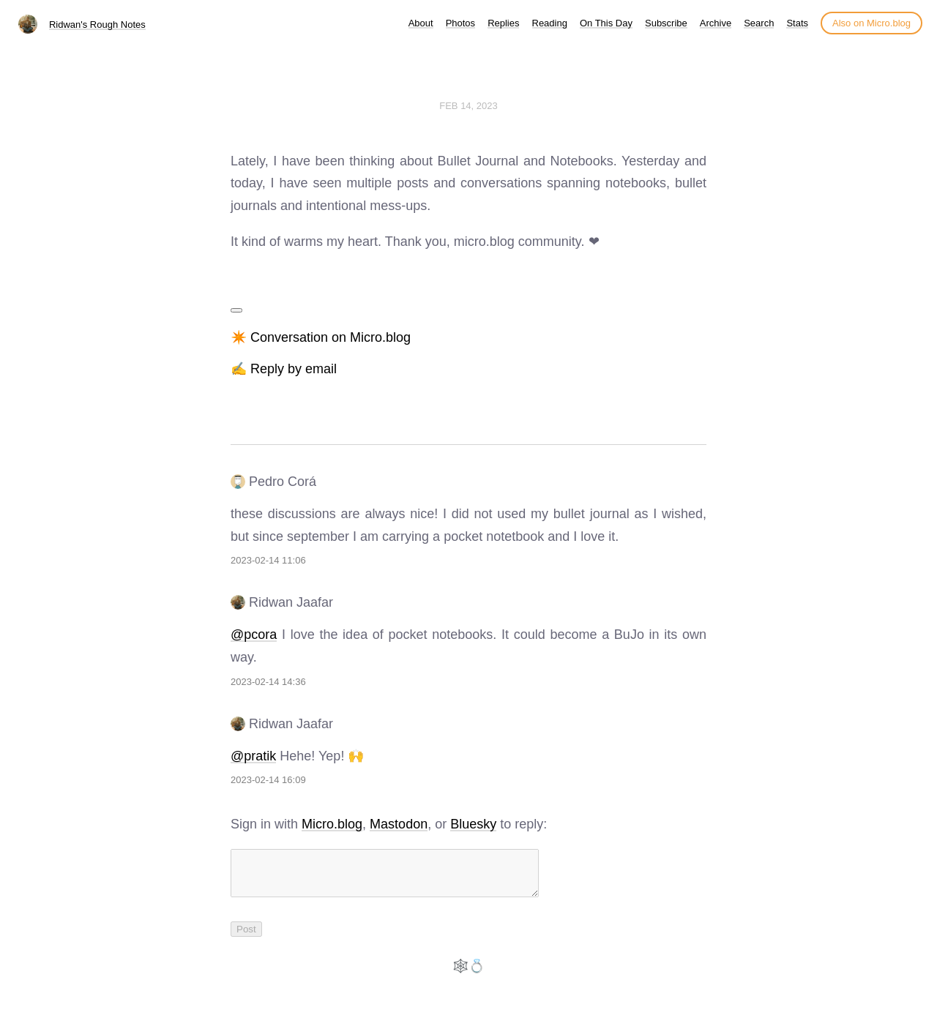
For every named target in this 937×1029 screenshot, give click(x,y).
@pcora (254, 634)
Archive (715, 23)
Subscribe (666, 23)
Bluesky (473, 824)
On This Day (606, 23)
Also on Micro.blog (871, 23)
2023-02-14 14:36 (268, 681)
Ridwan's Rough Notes (97, 24)
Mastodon (399, 824)
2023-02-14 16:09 (268, 779)
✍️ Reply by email (284, 369)
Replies (503, 23)
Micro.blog (332, 824)
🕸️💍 (468, 975)
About (420, 23)
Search (759, 23)
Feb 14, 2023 (468, 105)
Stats (797, 23)
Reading (549, 23)
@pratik (253, 756)
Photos (460, 23)
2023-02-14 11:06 (268, 560)
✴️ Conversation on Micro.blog (321, 337)
